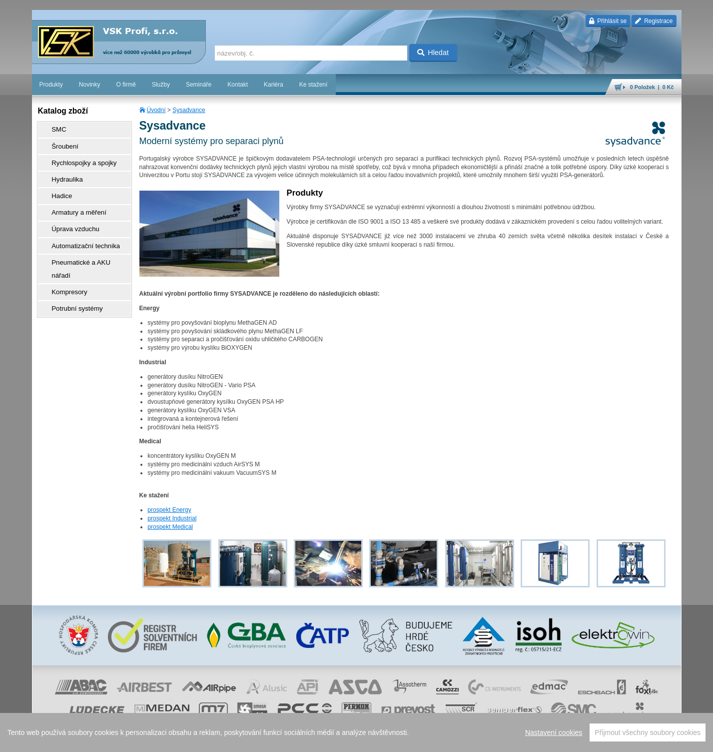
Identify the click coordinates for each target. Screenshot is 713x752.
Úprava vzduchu (69, 212)
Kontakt (237, 84)
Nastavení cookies (553, 732)
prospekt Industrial (171, 518)
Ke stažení (313, 84)
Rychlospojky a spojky (77, 156)
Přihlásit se (608, 21)
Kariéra (273, 84)
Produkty (51, 84)
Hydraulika (62, 170)
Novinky (89, 84)
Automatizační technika (79, 226)
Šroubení (60, 142)
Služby (161, 84)
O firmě (126, 84)
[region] (356, 732)
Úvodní (156, 110)
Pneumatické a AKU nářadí (84, 240)
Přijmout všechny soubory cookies (648, 732)
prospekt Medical (170, 526)
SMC (54, 128)
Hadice (57, 184)
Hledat (433, 53)
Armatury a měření (72, 198)
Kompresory (64, 254)
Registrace (654, 21)
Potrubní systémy (71, 268)
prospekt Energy (169, 509)
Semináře (198, 84)
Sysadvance (188, 110)
